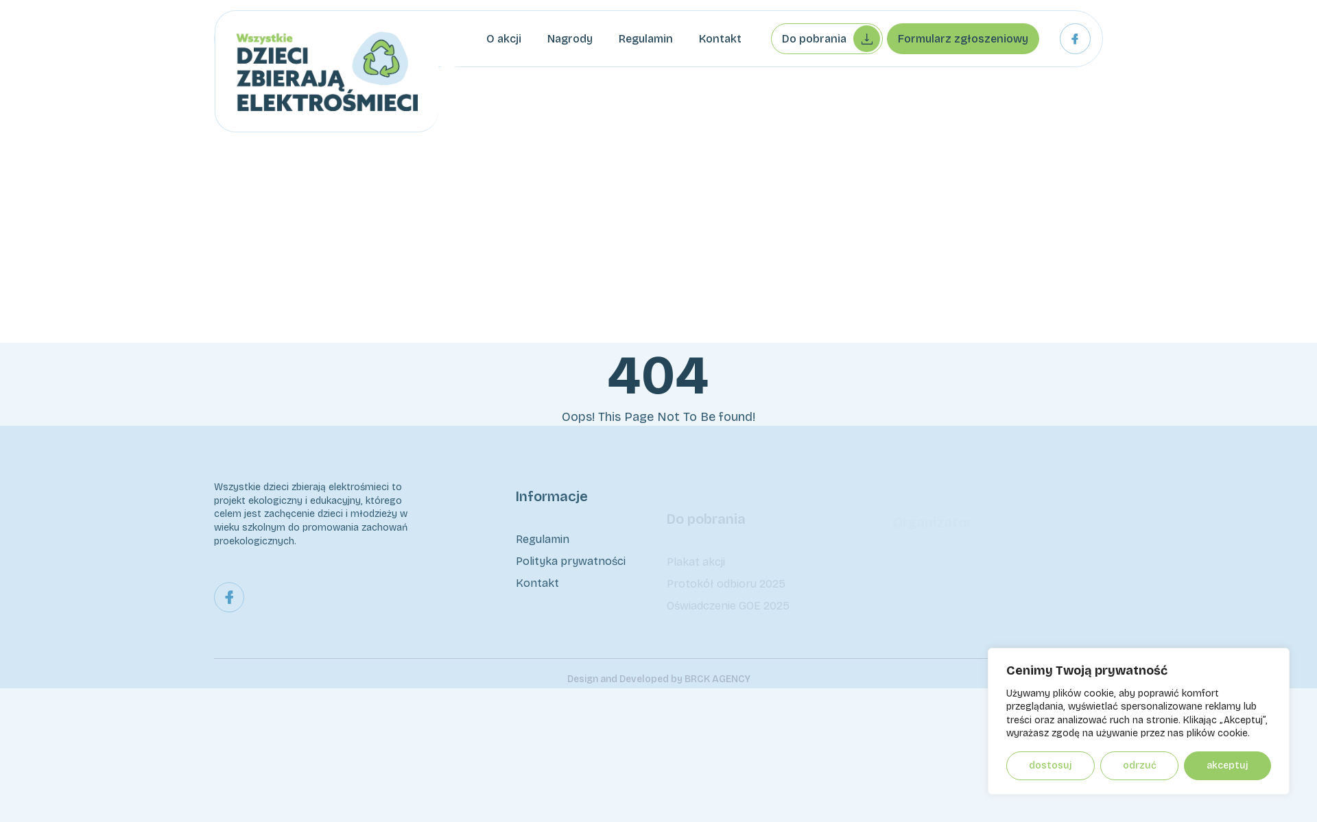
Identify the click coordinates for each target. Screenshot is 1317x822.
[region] (1139, 721)
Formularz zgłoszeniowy (963, 38)
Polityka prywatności (571, 564)
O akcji (503, 38)
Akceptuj (1227, 765)
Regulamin (646, 38)
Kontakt (720, 38)
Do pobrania (831, 38)
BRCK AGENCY (717, 693)
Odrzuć (1139, 765)
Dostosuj (1050, 765)
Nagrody (570, 38)
